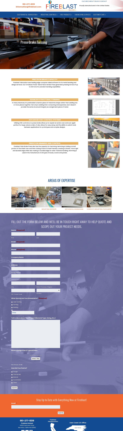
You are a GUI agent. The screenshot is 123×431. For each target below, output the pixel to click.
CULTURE (85, 1)
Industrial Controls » (49, 14)
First (12, 238)
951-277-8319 (28, 4)
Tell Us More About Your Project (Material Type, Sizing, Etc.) (33, 318)
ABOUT (91, 1)
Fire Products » (66, 14)
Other (15, 382)
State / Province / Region (44, 287)
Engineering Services (83, 14)
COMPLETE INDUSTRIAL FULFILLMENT (99, 209)
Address (14, 265)
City (12, 287)
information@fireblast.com (28, 7)
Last (37, 238)
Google (15, 372)
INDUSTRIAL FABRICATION (24, 209)
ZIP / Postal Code (16, 294)
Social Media (17, 380)
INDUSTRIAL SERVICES (49, 209)
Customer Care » (99, 14)
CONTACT (103, 1)
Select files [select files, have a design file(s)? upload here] (35, 359)
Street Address (16, 272)
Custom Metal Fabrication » (27, 14)
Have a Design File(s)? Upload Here (24, 350)
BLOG (97, 1)
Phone (18, 250)
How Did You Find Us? (19, 368)
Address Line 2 (15, 280)
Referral (15, 377)
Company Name (17, 257)
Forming (15, 304)
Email (18, 242)
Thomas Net (17, 374)
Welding (15, 307)
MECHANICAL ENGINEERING (74, 209)
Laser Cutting (17, 302)
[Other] (23, 312)
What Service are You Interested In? (29, 298)
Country (39, 293)
